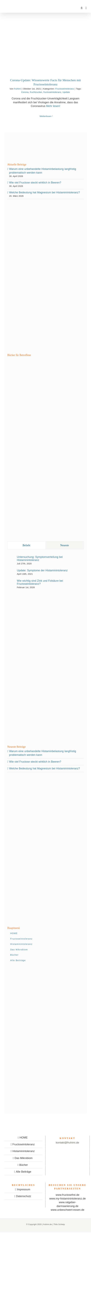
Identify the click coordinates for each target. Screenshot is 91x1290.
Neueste (64, 545)
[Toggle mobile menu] (86, 8)
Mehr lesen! (53, 106)
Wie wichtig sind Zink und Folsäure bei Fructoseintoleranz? (40, 582)
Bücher (23, 1164)
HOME (24, 1137)
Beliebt (26, 545)
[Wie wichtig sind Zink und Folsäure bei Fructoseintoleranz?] (11, 583)
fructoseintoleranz (52, 92)
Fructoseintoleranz (64, 88)
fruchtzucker (36, 92)
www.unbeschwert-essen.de (67, 1209)
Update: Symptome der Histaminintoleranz (42, 570)
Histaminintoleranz (23, 1151)
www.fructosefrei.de (67, 1194)
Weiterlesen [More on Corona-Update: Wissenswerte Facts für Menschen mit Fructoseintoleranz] (45, 116)
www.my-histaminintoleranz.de (67, 1198)
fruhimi (17, 88)
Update (66, 92)
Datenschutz (23, 1196)
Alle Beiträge (23, 1171)
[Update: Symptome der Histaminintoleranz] (11, 571)
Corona (24, 92)
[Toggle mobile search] (81, 8)
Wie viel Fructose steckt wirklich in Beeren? (35, 182)
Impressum (23, 1189)
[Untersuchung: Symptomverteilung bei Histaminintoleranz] (11, 559)
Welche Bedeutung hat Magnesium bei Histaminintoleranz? (44, 192)
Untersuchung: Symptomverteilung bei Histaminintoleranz (40, 558)
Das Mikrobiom (24, 1158)
